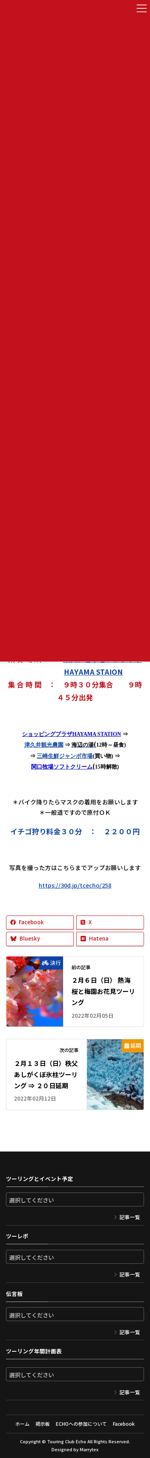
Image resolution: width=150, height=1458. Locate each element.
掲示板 (43, 1423)
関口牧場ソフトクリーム (62, 767)
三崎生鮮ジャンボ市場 (65, 756)
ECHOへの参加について (81, 1423)
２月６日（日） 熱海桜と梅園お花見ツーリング (103, 991)
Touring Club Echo (66, 1441)
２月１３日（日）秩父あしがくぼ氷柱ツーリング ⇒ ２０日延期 (46, 1074)
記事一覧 (129, 1217)
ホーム (22, 1423)
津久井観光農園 (43, 745)
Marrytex (89, 1449)
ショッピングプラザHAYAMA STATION (71, 734)
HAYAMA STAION (93, 671)
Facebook (124, 1423)
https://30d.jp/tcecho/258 (75, 885)
